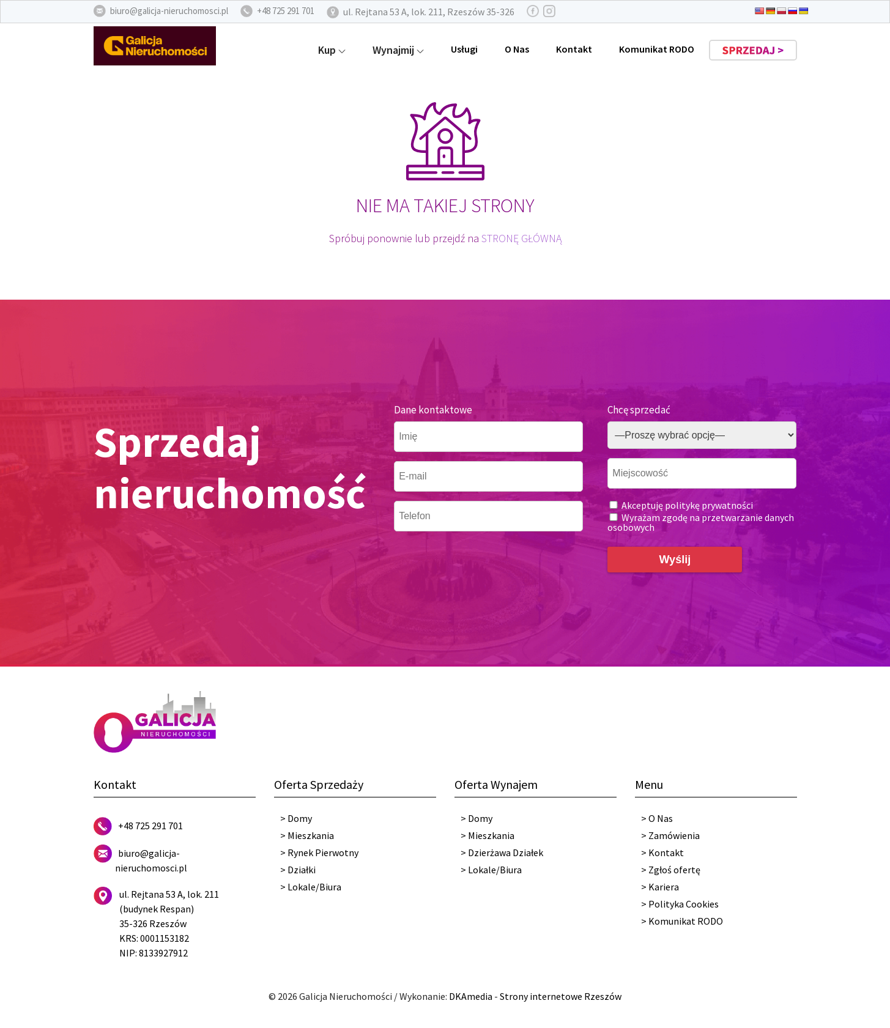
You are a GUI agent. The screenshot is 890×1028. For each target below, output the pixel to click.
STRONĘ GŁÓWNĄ (521, 238)
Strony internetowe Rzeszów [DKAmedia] (560, 996)
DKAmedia (470, 996)
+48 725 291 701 (150, 825)
